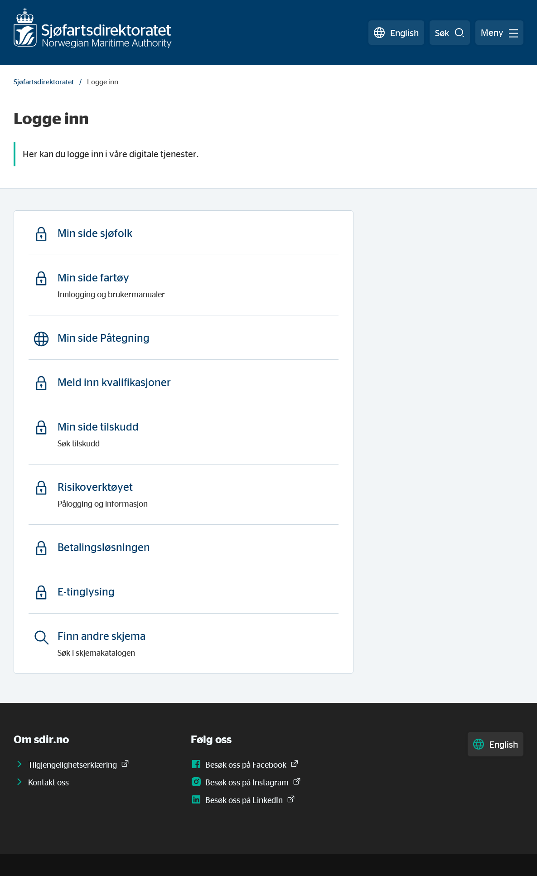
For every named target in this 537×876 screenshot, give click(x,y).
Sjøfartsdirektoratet (44, 81)
